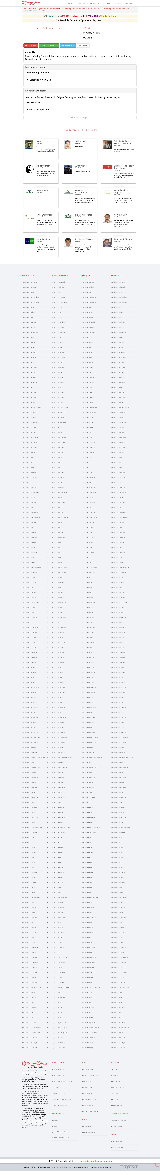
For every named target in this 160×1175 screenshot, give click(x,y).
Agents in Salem (87, 891)
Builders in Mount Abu (118, 721)
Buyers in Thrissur (58, 956)
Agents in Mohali (87, 706)
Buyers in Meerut (57, 701)
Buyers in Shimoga (58, 911)
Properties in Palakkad (29, 811)
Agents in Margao (87, 681)
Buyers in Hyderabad (59, 576)
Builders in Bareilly (117, 366)
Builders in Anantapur (118, 336)
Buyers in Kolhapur (58, 636)
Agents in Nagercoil (88, 756)
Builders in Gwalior (117, 546)
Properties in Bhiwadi (29, 396)
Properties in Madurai (29, 671)
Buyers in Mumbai (58, 726)
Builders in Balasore (118, 356)
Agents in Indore (87, 581)
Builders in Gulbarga (118, 526)
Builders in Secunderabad (119, 901)
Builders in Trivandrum (119, 976)
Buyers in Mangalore (58, 676)
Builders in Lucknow (118, 661)
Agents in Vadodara (88, 1001)
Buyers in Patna (57, 826)
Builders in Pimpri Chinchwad (121, 831)
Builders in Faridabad (118, 491)
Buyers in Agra (56, 296)
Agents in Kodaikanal (88, 631)
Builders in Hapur (117, 551)
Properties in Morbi (28, 716)
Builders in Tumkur (117, 981)
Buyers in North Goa (58, 801)
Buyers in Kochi (57, 626)
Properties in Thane (28, 946)
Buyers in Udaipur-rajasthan (61, 991)
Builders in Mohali (117, 706)
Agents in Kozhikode (88, 646)
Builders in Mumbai (117, 726)
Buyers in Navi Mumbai (59, 771)
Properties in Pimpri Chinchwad (32, 831)
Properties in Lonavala (29, 656)
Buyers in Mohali (57, 706)
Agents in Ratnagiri (88, 876)
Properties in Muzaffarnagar (31, 741)
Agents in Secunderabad (90, 901)
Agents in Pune (86, 841)
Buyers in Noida (57, 796)
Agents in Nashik (87, 766)
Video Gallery (116, 1109)
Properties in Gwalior (29, 546)
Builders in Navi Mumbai (119, 771)
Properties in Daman (29, 436)
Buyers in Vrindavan (58, 1041)
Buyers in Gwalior (57, 546)
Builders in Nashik (117, 766)
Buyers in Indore (57, 581)
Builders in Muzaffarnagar (120, 741)
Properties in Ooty (28, 806)
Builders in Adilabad (118, 291)
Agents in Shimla (87, 906)
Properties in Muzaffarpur (30, 746)
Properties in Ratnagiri (29, 876)
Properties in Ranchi (28, 871)
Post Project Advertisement (61, 1103)
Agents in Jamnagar (88, 601)
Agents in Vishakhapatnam (90, 1031)
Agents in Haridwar (88, 556)
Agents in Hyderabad (88, 576)
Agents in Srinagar (88, 936)
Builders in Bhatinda (118, 386)
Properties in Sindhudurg (30, 921)
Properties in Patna (28, 826)
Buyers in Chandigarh (59, 416)
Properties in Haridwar (29, 556)
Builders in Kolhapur (118, 636)
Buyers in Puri (56, 846)
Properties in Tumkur (29, 981)
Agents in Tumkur (87, 981)
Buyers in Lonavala (58, 656)
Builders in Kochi (117, 626)
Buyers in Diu (56, 466)
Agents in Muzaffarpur (89, 746)
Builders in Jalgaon (117, 596)
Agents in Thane (87, 946)
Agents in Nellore (87, 786)
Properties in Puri (27, 846)
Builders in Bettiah (117, 376)
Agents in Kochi (87, 626)
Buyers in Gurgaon (58, 536)
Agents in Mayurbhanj (89, 691)
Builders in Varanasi (118, 1011)
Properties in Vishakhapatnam (32, 1031)
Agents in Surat (87, 941)
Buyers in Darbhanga (59, 441)
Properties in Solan (28, 926)
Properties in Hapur (28, 551)
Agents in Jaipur (87, 591)
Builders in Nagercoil (118, 756)
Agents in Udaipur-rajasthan (91, 991)
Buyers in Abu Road (58, 286)
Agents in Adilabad (88, 291)
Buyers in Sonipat (57, 931)
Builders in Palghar (117, 816)
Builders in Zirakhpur (118, 1051)
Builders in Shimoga (118, 911)
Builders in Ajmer (117, 311)
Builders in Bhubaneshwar (120, 411)
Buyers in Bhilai (57, 391)
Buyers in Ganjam (57, 501)
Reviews (114, 1103)
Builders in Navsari (117, 776)
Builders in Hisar (116, 561)
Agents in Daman (87, 436)
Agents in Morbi (87, 716)
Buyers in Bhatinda (58, 386)
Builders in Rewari (117, 881)
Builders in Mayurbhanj (119, 691)
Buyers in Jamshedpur (59, 606)
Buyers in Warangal (58, 1046)
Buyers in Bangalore (58, 361)
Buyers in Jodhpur (58, 611)
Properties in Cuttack (29, 431)
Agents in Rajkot (87, 866)
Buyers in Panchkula (58, 821)
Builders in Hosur (117, 566)
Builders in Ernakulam (118, 481)
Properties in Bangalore (30, 361)
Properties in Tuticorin (29, 986)
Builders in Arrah (117, 341)
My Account (95, 3)
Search (118, 3)
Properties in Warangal (29, 1046)
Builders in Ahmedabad (119, 301)
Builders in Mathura (118, 686)
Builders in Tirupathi (118, 971)
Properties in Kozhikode (30, 646)
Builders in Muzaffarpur (119, 746)
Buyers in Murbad (58, 731)
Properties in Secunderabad (31, 901)
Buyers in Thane (57, 946)
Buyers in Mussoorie (58, 736)
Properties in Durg (28, 471)
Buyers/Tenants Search (90, 1079)
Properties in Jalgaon (29, 596)
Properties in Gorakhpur (30, 516)
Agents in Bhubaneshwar (90, 411)
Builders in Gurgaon (118, 536)
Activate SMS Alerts (58, 1097)
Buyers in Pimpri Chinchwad (61, 831)
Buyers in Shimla (57, 906)
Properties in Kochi (28, 626)
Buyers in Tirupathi (58, 971)
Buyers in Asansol (57, 346)
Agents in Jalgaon (87, 596)
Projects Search (87, 1097)
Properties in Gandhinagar (30, 496)
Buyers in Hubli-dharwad (60, 571)
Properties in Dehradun (29, 451)
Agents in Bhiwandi (88, 401)
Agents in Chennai (88, 421)
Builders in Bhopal (117, 406)
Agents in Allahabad (88, 326)
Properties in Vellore (28, 1021)
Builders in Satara (117, 896)
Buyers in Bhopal (57, 406)
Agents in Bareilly (87, 366)
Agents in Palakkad (88, 811)
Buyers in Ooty (57, 806)
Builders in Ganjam (117, 501)
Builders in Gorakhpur (118, 516)
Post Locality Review (59, 1109)
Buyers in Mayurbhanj (59, 691)
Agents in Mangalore (88, 676)
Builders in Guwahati (118, 541)
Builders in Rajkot (117, 866)
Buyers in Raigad (57, 851)
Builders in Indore (117, 581)
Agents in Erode (87, 486)
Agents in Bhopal (87, 406)
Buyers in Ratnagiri (58, 876)
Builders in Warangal (118, 1046)
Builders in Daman (117, 436)
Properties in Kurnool (29, 651)
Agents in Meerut (87, 701)
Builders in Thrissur (117, 956)
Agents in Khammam (88, 621)
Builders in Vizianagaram (119, 1036)
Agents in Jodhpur (87, 611)
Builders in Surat (116, 941)
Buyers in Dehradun (58, 451)
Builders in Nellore (117, 786)
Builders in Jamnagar (118, 601)
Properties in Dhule (28, 461)
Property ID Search (89, 1103)
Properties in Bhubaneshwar (31, 411)
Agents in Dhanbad (88, 456)
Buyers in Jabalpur (58, 586)
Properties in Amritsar (29, 331)
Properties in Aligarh (28, 321)
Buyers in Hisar (57, 561)
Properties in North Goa (30, 801)
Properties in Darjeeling (29, 446)
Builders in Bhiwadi (117, 396)
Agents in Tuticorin (88, 986)
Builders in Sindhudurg (119, 921)
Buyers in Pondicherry (59, 836)
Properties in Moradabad (30, 711)
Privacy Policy (116, 1130)
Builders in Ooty (116, 806)
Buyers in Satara (57, 896)
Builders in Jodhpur (117, 611)
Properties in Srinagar (29, 936)
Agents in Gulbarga (88, 526)
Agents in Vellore (87, 1021)
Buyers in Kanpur (57, 616)
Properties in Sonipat (29, 931)
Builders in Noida (117, 796)
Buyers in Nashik (57, 766)
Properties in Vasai (28, 1016)
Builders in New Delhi (118, 791)
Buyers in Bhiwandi (58, 401)
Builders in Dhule (117, 461)
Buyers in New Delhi (58, 791)
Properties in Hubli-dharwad (31, 571)
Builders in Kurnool (117, 651)
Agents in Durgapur (88, 476)
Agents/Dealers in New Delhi (48, 12)
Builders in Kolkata (117, 641)
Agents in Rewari (87, 881)
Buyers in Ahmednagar (59, 306)
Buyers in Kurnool (58, 651)
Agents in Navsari (87, 776)
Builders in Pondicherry (119, 836)
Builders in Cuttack (117, 431)
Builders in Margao (117, 681)
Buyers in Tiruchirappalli (60, 961)
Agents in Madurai (88, 671)
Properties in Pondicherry (30, 836)
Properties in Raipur (28, 861)
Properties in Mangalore (30, 676)
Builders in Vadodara (118, 1001)
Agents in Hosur (87, 566)
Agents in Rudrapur (88, 886)
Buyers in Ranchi (57, 871)
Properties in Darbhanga (30, 441)
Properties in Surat (28, 941)
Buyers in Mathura (58, 686)
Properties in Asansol (29, 346)
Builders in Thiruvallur (118, 951)
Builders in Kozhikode (118, 646)
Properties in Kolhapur (29, 636)
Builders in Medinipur (118, 696)
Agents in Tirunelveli (88, 966)
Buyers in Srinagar (58, 936)
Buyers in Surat (57, 941)
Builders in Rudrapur (118, 886)
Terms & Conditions (118, 1124)
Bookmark (83, 49)
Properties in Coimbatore (30, 426)
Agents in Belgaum (88, 371)
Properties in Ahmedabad (30, 301)
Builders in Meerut (117, 701)
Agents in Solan (87, 926)
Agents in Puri (86, 846)
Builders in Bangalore (118, 361)
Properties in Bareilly (29, 366)
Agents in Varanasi (88, 1011)
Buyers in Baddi (57, 351)
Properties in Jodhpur (29, 611)
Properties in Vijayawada (30, 1026)
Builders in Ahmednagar (119, 306)
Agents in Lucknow (88, 661)
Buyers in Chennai (58, 421)
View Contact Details (49, 49)
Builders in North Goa (118, 801)
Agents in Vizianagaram (89, 1036)
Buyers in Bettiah (57, 376)
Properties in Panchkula (30, 821)
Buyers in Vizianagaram (59, 1036)
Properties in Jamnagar (29, 601)
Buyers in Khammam (59, 621)
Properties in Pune (28, 841)
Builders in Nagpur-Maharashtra (122, 761)
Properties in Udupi (28, 996)
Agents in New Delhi (88, 791)
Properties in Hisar (28, 561)
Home (70, 3)
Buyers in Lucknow (58, 661)
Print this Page (79, 121)
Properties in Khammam (30, 621)
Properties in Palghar (29, 816)
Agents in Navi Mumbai (89, 771)
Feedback (115, 1097)
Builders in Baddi (117, 351)
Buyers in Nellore (57, 786)
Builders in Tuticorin (118, 986)
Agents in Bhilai (87, 391)
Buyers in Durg (57, 471)
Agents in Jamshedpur (89, 606)
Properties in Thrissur (29, 956)
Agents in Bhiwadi (87, 396)
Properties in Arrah (28, 341)
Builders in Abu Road (118, 286)
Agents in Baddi (87, 351)
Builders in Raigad (117, 851)
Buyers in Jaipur (57, 591)
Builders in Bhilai (117, 391)
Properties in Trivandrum (30, 976)
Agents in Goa (86, 511)
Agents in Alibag (87, 316)
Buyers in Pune (57, 841)
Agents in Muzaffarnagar (90, 741)
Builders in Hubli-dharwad (120, 571)
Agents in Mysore (87, 751)
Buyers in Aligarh (57, 321)
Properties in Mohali (28, 706)
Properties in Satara (28, 896)
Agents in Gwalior (87, 546)
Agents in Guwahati (88, 541)
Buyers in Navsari (57, 776)
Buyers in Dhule (57, 461)
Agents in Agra (86, 296)
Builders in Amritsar (118, 331)
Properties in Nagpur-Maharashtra (33, 761)
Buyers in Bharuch (58, 381)
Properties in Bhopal (28, 406)
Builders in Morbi (117, 716)
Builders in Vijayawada (118, 1026)
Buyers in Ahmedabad (59, 301)
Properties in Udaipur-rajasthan (32, 991)
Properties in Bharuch (29, 381)
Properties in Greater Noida (31, 521)
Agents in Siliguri (87, 916)
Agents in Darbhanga (89, 441)
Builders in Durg (116, 471)
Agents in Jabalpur (88, 586)
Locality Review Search (90, 1115)
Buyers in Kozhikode (58, 646)
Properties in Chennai (29, 421)
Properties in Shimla (28, 906)
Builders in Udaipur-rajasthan (121, 991)
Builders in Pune (116, 841)
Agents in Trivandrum (89, 976)
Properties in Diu (27, 466)
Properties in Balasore (29, 356)
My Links (108, 3)
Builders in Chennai (117, 421)
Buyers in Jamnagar (58, 601)
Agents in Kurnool (87, 651)
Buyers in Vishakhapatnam (60, 1031)
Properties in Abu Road (29, 286)
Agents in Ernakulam (88, 481)
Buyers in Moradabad (59, 711)
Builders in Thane (117, 946)
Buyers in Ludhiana (58, 666)
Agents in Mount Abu (89, 721)
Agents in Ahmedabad (89, 301)
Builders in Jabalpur (117, 586)
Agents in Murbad (87, 731)
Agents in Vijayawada (89, 1026)
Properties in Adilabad (29, 291)
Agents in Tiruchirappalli (90, 961)
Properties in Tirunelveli (30, 966)
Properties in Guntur (29, 531)
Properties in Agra (28, 296)
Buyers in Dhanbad (58, 456)
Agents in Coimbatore (89, 426)
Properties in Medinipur (30, 696)
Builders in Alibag (117, 316)
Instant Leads (57, 1091)
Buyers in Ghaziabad (58, 506)
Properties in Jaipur (28, 591)
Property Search (88, 1073)
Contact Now (31, 49)
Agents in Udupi (87, 996)
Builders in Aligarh (117, 321)
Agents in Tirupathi (88, 971)
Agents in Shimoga (88, 911)
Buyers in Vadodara (58, 1001)
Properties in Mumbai (29, 726)
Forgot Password (58, 1136)
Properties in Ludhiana (29, 666)
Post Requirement (59, 1079)
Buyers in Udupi (57, 996)
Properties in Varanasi (29, 1011)
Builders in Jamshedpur (119, 606)
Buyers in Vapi (56, 1006)
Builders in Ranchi (117, 871)
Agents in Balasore (88, 356)
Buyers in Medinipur (58, 696)
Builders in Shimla (117, 906)
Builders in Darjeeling (118, 446)
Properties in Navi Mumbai (31, 771)
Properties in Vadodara (29, 1001)
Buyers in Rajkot (57, 866)
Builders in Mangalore (118, 676)
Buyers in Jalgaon (57, 596)
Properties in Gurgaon (29, 536)
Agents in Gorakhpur (88, 516)
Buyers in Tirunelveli (58, 966)
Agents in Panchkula (88, 821)
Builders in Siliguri (117, 916)
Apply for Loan (117, 1145)
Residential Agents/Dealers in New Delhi (75, 12)
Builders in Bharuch (117, 381)
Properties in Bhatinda (29, 386)
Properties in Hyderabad (30, 576)
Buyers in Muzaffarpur (59, 746)
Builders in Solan (117, 926)
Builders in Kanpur (117, 616)
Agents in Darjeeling (88, 446)
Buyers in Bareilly (57, 366)
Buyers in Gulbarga (58, 526)
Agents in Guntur (87, 531)
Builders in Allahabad (118, 326)
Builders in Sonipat (117, 931)
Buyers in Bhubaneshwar (60, 411)
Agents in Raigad (87, 851)
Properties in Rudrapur (29, 886)
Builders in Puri (116, 846)
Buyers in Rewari (57, 881)
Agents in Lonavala (88, 656)
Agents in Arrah (87, 341)
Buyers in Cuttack (57, 431)
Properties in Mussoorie (30, 736)
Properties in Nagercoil (29, 756)
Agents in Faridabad (88, 491)
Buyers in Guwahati (58, 541)
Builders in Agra (116, 296)
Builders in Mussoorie (118, 736)
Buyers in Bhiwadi (58, 396)
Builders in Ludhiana (118, 666)
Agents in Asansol (87, 346)
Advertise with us (117, 1091)
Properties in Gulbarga (29, 526)
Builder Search (87, 1091)
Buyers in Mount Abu (59, 721)
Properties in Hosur (28, 566)
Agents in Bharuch (88, 381)
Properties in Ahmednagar (30, 306)
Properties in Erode (28, 486)
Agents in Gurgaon (88, 536)
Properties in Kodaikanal (30, 631)
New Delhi (32, 12)
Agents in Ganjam (87, 501)
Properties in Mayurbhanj (30, 691)
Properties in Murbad (29, 731)
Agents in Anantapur (88, 336)
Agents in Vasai (87, 1016)
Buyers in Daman (57, 436)
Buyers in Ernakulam (58, 481)
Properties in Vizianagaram (31, 1036)
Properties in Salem (28, 891)
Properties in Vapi (28, 1006)
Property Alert (87, 1130)
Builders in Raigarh (117, 856)
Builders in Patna (117, 826)
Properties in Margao (29, 681)
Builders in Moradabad (119, 711)
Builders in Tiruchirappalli (119, 961)
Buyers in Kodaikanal (59, 631)
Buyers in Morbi (57, 716)
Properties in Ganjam (29, 501)
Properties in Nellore (29, 786)
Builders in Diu (116, 466)
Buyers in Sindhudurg (59, 921)
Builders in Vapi (116, 1006)
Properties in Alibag (28, 316)
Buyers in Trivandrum (59, 976)
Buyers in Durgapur (58, 476)
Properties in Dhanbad (29, 456)
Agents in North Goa (88, 801)
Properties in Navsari (29, 776)
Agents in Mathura (88, 686)
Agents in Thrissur (87, 956)
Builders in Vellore (117, 1021)
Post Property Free (59, 1073)
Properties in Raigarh (29, 856)
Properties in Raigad (28, 851)
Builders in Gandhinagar (119, 496)
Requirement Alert (88, 1136)
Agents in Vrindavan (88, 1041)
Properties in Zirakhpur (29, 1051)
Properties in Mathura (29, 686)
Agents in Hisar (87, 561)
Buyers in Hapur (57, 551)
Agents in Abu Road (88, 286)
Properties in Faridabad (29, 491)
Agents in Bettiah (87, 376)
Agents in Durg (86, 471)
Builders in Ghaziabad (118, 506)
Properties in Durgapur (29, 476)
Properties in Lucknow (29, 661)
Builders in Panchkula (118, 821)
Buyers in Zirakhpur (58, 1051)
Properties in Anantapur (30, 336)
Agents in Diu (86, 466)
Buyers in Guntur (57, 531)
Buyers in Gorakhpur (59, 516)
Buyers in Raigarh (57, 856)
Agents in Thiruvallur (88, 951)
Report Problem (68, 49)
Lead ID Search (87, 1109)
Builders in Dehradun (118, 451)
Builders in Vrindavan (118, 1041)
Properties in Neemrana (30, 781)
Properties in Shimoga (29, 911)
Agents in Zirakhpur (88, 1051)
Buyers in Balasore (58, 356)
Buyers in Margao (57, 681)
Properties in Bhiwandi (29, 401)
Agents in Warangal (88, 1046)
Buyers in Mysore (57, 751)
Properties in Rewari (28, 881)
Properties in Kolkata (29, 641)
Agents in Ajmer (87, 311)
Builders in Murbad (117, 731)
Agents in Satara (87, 896)
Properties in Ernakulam (30, 481)
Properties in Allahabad (29, 326)
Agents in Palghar (87, 816)
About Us (115, 1079)
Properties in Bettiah (29, 376)
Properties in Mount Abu (30, 721)
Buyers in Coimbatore (59, 426)
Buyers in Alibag (57, 316)
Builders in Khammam (118, 621)
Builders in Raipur (117, 861)
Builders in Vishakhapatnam (120, 1031)
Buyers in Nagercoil (58, 756)
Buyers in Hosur (57, 566)
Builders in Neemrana (118, 781)
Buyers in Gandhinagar (59, 496)
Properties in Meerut (29, 701)
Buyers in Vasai (57, 1016)
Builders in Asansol (117, 346)
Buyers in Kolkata (57, 641)
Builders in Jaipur (117, 591)
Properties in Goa (27, 511)
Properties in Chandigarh (30, 416)
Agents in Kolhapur (88, 636)
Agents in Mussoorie (88, 736)
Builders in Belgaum (118, 371)
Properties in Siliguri (28, 916)
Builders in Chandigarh (119, 416)
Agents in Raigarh (87, 856)
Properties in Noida (28, 796)
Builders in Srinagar (117, 936)
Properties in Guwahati (29, 541)
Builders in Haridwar (118, 556)
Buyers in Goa (56, 511)
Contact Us (115, 1085)
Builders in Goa (116, 511)
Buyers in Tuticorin (58, 986)
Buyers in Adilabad (58, 291)
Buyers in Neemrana (58, 781)
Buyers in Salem (57, 891)
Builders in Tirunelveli (118, 966)
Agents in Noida (87, 796)
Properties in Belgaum (29, 371)
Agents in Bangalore (88, 361)
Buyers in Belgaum (58, 371)
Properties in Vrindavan (29, 1041)
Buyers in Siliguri (57, 916)
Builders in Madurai (117, 671)
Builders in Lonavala (118, 656)
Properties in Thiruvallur (30, 951)
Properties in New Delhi (30, 791)
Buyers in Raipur (57, 861)
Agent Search (87, 1085)
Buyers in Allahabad (58, 326)
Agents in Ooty (86, 806)
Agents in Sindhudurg (89, 921)
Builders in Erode (117, 486)
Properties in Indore (28, 581)
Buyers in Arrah (57, 341)
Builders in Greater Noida (119, 521)
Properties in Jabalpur (29, 586)
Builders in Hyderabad (118, 576)
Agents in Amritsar (88, 331)
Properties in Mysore (29, 751)
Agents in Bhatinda (88, 386)
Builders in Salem (117, 891)
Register (55, 1124)
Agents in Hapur (87, 551)
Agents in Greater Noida (90, 521)
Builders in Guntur (117, 531)
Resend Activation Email (60, 1141)
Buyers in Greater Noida (60, 521)
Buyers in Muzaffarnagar (60, 741)
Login (54, 1130)
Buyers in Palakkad (58, 811)
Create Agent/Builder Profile (62, 1085)
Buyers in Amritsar (58, 331)
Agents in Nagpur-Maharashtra (92, 761)
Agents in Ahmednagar (89, 306)
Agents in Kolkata (87, 641)
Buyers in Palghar (57, 816)
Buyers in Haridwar (58, 556)
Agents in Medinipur (88, 696)
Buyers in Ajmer (57, 311)
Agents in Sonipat (87, 931)
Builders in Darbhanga (118, 441)
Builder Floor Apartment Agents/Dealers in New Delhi (110, 12)
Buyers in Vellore (57, 1021)
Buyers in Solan (57, 926)
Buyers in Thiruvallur (59, 951)
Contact (129, 3)
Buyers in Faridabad (58, 491)
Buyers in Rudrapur (58, 886)
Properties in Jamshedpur (30, 606)
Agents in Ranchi (87, 871)
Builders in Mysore (117, 751)
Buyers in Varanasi (58, 1011)
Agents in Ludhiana (88, 666)
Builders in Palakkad (118, 811)
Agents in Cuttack (87, 431)
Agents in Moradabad (89, 711)
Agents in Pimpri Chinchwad (91, 831)
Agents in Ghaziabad (88, 506)
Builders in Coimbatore (119, 426)
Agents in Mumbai (88, 726)
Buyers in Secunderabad (60, 901)
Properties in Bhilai (28, 391)
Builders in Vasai (116, 1016)
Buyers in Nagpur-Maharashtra (62, 761)
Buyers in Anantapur (58, 336)
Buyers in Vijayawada (59, 1026)
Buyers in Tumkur (57, 981)
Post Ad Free (81, 3)
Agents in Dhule (87, 461)
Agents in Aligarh (87, 321)
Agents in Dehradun (88, 451)
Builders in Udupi (117, 996)
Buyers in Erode (57, 486)
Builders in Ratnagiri (118, 876)
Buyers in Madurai (58, 671)
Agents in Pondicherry (89, 836)
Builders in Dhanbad (118, 456)
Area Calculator (117, 1151)
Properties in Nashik (28, 766)
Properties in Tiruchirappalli (31, 961)
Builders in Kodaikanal (118, 631)
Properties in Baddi (28, 351)
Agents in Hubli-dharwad (90, 571)
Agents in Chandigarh (89, 416)
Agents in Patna (87, 826)
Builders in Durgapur (118, 476)
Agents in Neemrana (88, 781)
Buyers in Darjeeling (58, 446)
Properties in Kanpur (29, 616)
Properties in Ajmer (28, 311)
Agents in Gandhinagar (89, 496)
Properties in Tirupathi (29, 971)
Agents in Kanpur (87, 616)
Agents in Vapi (86, 1006)
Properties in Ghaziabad (30, 506)
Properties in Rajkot (28, 866)
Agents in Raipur (87, 861)
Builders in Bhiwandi (118, 401)
